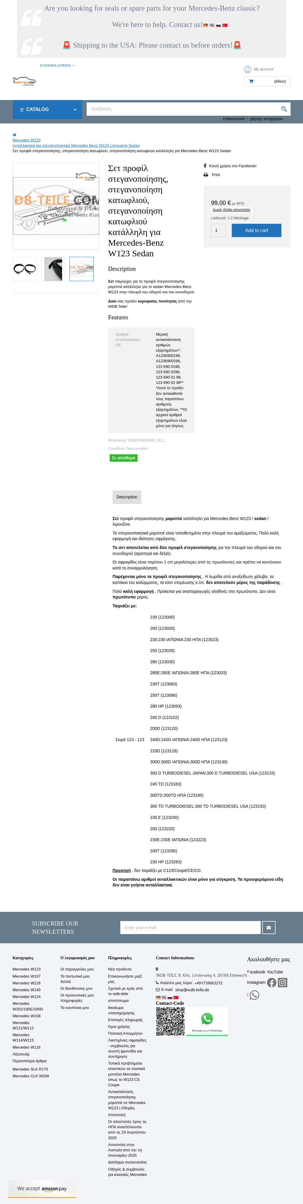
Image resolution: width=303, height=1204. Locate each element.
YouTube (275, 972)
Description (126, 497)
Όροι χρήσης (119, 1026)
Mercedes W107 (27, 976)
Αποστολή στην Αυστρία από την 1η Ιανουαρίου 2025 (125, 1150)
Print (216, 175)
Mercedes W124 (27, 996)
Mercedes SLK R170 (30, 1069)
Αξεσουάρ (21, 1054)
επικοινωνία (234, 118)
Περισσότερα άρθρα (30, 1061)
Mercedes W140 (27, 990)
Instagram (256, 982)
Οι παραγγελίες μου (77, 969)
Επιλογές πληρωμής (125, 1020)
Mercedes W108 (27, 1016)
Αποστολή (116, 1115)
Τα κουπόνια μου (74, 1007)
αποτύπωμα (118, 1000)
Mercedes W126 (27, 983)
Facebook (256, 972)
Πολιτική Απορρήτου (125, 1033)
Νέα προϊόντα (120, 969)
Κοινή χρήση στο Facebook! (233, 166)
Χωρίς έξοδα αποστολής (232, 210)
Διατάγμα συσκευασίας (127, 1162)
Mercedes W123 (27, 969)
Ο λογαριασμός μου (77, 958)
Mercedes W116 (27, 1047)
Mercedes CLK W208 (31, 1076)
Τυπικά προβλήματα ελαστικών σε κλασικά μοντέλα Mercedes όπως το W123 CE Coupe (126, 1074)
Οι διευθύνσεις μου (76, 988)
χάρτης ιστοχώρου (266, 118)
